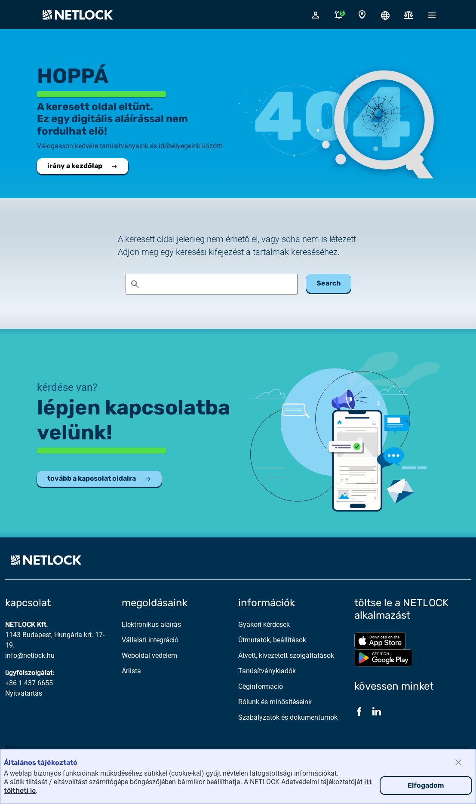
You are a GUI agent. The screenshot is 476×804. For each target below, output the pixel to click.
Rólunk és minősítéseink (275, 702)
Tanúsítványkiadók (267, 671)
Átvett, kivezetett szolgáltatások (286, 655)
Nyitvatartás (23, 693)
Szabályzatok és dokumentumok (288, 717)
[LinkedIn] (377, 711)
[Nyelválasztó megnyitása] (385, 14)
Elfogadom (426, 785)
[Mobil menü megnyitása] (431, 15)
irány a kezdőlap (82, 166)
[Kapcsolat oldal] (362, 15)
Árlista (131, 671)
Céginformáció (260, 686)
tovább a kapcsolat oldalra (99, 478)
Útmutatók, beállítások (272, 640)
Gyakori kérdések (264, 624)
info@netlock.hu (30, 655)
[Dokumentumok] (408, 15)
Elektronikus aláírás (151, 624)
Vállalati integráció (150, 640)
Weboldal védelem (149, 655)
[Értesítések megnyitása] (339, 14)
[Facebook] (359, 711)
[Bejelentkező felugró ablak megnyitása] (315, 14)
